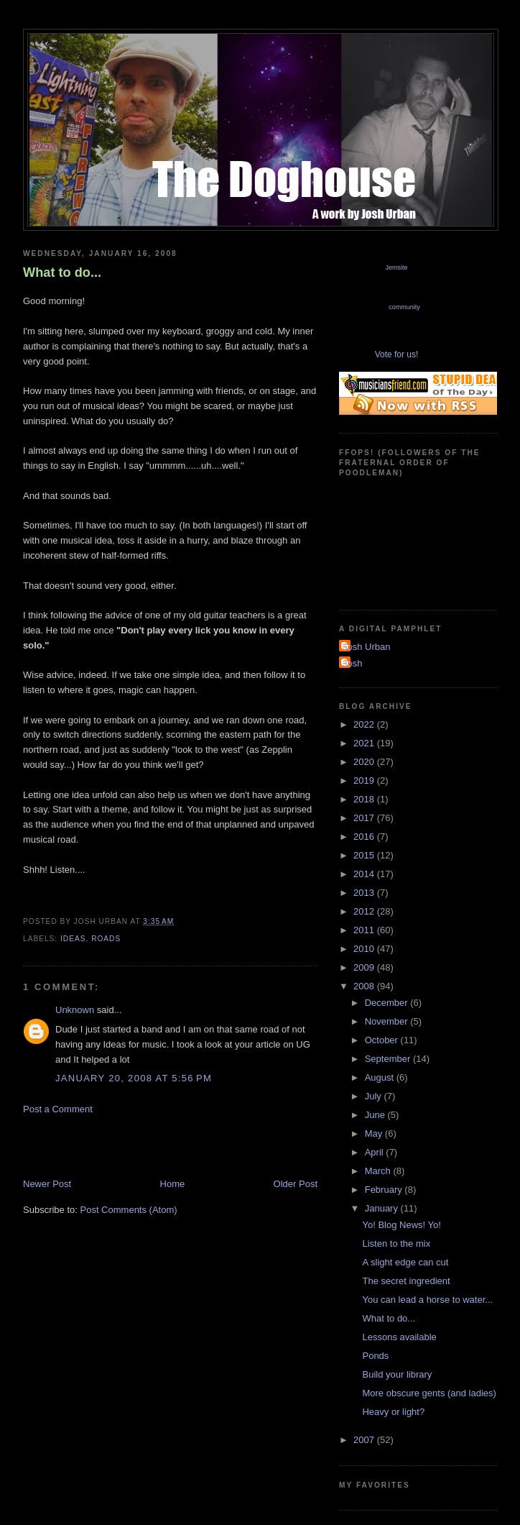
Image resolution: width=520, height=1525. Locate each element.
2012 (365, 911)
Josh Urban (366, 646)
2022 (365, 724)
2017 (365, 817)
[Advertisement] (191, 1145)
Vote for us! (397, 354)
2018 (365, 799)
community (404, 307)
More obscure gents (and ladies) (429, 1393)
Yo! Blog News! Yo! (401, 1224)
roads (106, 939)
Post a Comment (58, 1109)
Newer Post (47, 1183)
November (388, 1021)
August (380, 1077)
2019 (365, 780)
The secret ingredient (406, 1281)
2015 (365, 855)
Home (172, 1183)
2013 (365, 892)
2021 (365, 743)
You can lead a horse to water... (427, 1299)
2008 (365, 986)
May (375, 1133)
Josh (352, 663)
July (374, 1096)
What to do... (62, 272)
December (388, 1002)
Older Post (295, 1183)
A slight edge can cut (405, 1262)
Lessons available (399, 1337)
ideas (72, 939)
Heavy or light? (393, 1411)
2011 (365, 930)
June (376, 1114)
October (383, 1040)
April (375, 1152)
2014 (365, 874)
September (389, 1058)
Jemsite (396, 267)
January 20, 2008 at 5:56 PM (133, 1078)
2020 (365, 761)
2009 (365, 967)
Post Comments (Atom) (128, 1209)
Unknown (74, 1009)
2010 (365, 948)
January (383, 1208)
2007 (365, 1439)
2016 (365, 836)
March (379, 1170)
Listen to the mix (396, 1243)
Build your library (397, 1374)
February (385, 1189)
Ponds (375, 1355)
